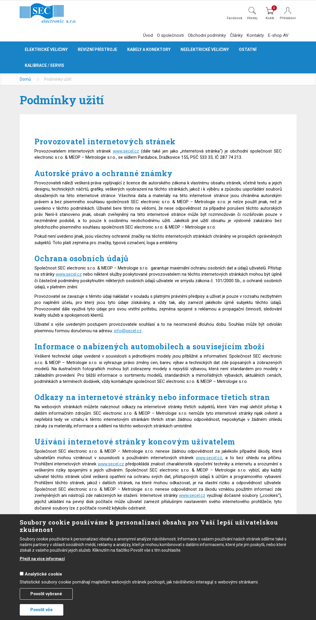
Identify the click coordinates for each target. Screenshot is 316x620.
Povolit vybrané (46, 593)
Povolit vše (41, 609)
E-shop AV (278, 35)
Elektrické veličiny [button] (46, 49)
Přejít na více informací (42, 558)
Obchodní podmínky (207, 35)
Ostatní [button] (248, 49)
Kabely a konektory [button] (149, 49)
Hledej (252, 18)
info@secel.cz (128, 330)
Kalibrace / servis (44, 65)
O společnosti (170, 35)
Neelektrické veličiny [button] (205, 49)
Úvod (148, 35)
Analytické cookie (43, 574)
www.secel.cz (126, 151)
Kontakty (255, 35)
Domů (25, 79)
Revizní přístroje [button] (97, 49)
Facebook (234, 18)
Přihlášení (288, 18)
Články (236, 35)
